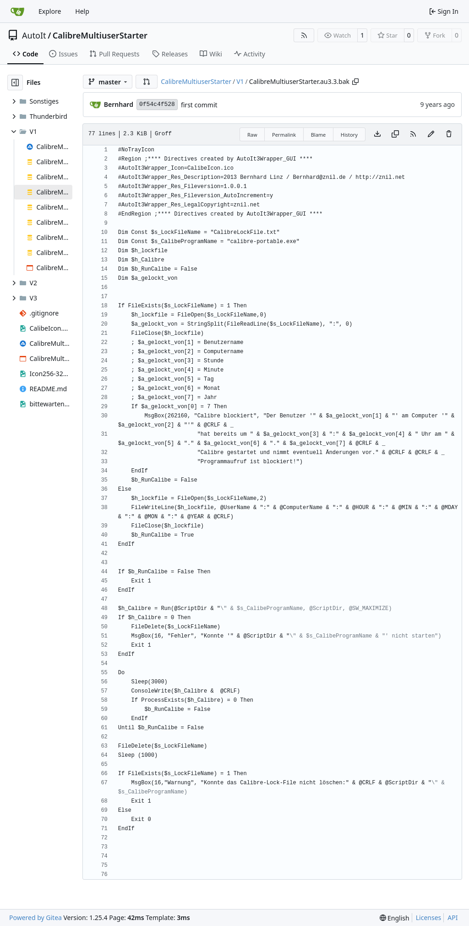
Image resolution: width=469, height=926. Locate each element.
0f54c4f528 (157, 104)
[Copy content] (395, 134)
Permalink (284, 134)
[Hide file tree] (15, 82)
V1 (240, 81)
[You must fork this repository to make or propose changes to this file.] (431, 134)
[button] (147, 82)
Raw (252, 134)
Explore (49, 11)
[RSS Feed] (304, 35)
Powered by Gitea (35, 917)
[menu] (394, 918)
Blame (318, 134)
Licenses (429, 917)
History (349, 134)
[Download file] (377, 134)
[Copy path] (355, 81)
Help (82, 11)
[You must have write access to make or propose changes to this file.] (449, 134)
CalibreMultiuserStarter (100, 35)
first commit (199, 104)
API (452, 917)
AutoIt (34, 35)
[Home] (17, 11)
